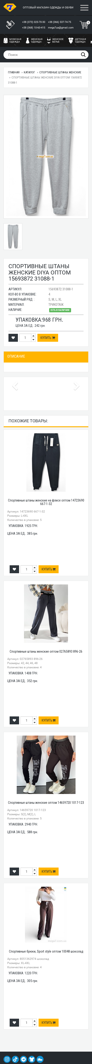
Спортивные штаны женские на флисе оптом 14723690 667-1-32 (46, 502)
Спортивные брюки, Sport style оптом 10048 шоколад (46, 951)
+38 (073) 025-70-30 (34, 22)
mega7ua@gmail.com (61, 27)
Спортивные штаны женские (60, 72)
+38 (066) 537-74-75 (60, 22)
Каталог (29, 72)
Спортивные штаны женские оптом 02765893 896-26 (46, 651)
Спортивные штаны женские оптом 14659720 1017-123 (46, 802)
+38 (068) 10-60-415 (34, 27)
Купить (47, 338)
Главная (14, 72)
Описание (16, 356)
